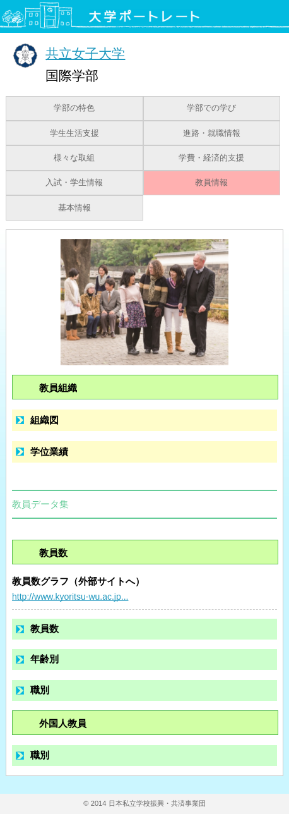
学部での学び (211, 108)
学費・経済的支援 (211, 158)
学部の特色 (74, 108)
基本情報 (74, 208)
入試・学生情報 (74, 182)
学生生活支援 (74, 133)
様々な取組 (74, 158)
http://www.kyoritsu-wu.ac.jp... (70, 597)
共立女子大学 (85, 53)
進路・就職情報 (211, 133)
